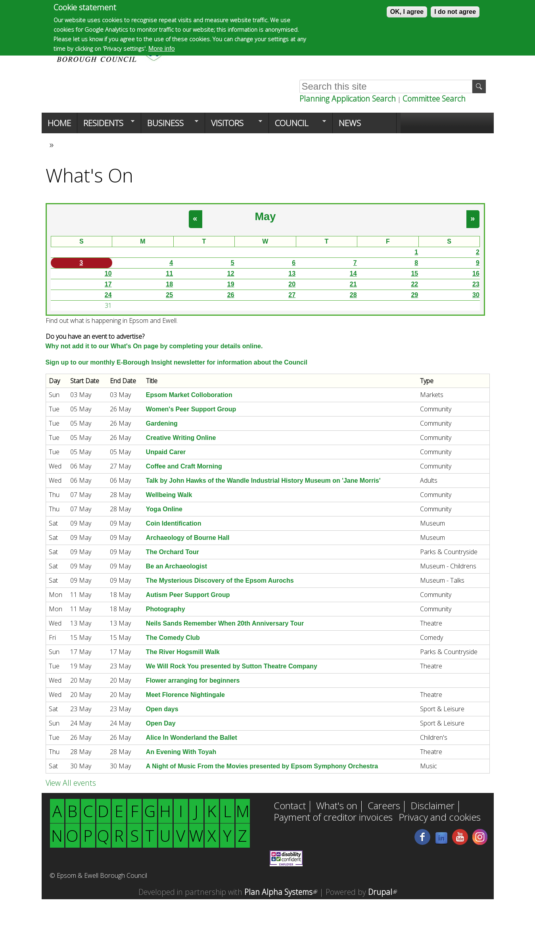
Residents (105, 125)
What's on (336, 806)
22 (414, 284)
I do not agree (455, 11)
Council (297, 125)
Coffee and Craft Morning (184, 466)
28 (353, 295)
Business (169, 125)
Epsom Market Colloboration (189, 395)
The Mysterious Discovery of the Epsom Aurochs (220, 580)
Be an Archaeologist (176, 566)
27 (291, 295)
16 (475, 273)
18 (169, 284)
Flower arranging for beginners (193, 680)
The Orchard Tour (172, 552)
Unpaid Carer (166, 452)
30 (475, 295)
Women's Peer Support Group (191, 409)
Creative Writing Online (181, 437)
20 (291, 284)
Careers (384, 806)
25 (169, 295)
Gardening (162, 423)
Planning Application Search (347, 98)
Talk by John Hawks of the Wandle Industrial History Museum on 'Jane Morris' (263, 480)
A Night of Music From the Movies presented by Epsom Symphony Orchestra (262, 766)
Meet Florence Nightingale (185, 694)
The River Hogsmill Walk (183, 652)
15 (414, 273)
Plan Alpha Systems (280, 892)
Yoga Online (164, 509)
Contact (290, 806)
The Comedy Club (173, 637)
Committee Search (434, 98)
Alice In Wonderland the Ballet (191, 737)
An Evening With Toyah (181, 752)
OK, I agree (407, 11)
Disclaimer (432, 806)
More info (161, 48)
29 (414, 295)
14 (353, 273)
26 (230, 295)
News (350, 123)
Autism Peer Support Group (188, 594)
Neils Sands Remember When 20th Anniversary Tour (225, 623)
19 (230, 284)
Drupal (382, 892)
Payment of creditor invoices (333, 817)
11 (169, 273)
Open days (162, 709)
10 (108, 273)
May (265, 216)
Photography (165, 609)
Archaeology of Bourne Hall (188, 537)
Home (59, 123)
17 (108, 284)
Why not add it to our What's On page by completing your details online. (154, 346)
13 (291, 273)
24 (108, 295)
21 (353, 284)
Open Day (161, 723)
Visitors (233, 125)
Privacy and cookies (440, 817)
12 (230, 273)
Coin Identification (173, 523)
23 (475, 284)
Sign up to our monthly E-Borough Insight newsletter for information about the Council (176, 362)
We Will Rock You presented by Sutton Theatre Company (231, 666)
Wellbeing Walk (169, 494)
